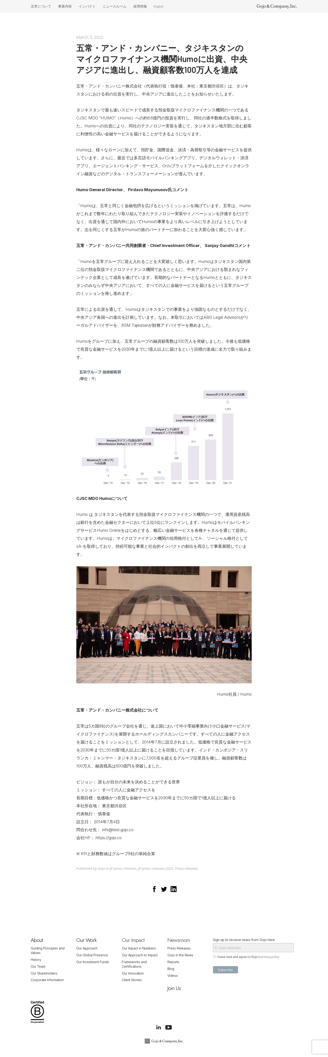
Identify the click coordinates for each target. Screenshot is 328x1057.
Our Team (38, 966)
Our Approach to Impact (140, 955)
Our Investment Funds (92, 962)
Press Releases (179, 948)
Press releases (186, 868)
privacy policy (270, 957)
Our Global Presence (92, 955)
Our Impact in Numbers (139, 948)
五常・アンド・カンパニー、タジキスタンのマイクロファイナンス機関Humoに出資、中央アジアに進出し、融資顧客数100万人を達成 (161, 59)
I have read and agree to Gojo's (248, 957)
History (36, 960)
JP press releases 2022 (155, 868)
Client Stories (132, 980)
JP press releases (123, 868)
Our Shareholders (44, 973)
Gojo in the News (180, 955)
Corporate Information (47, 980)
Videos (172, 975)
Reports (173, 962)
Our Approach (86, 948)
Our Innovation (133, 973)
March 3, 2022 (89, 37)
